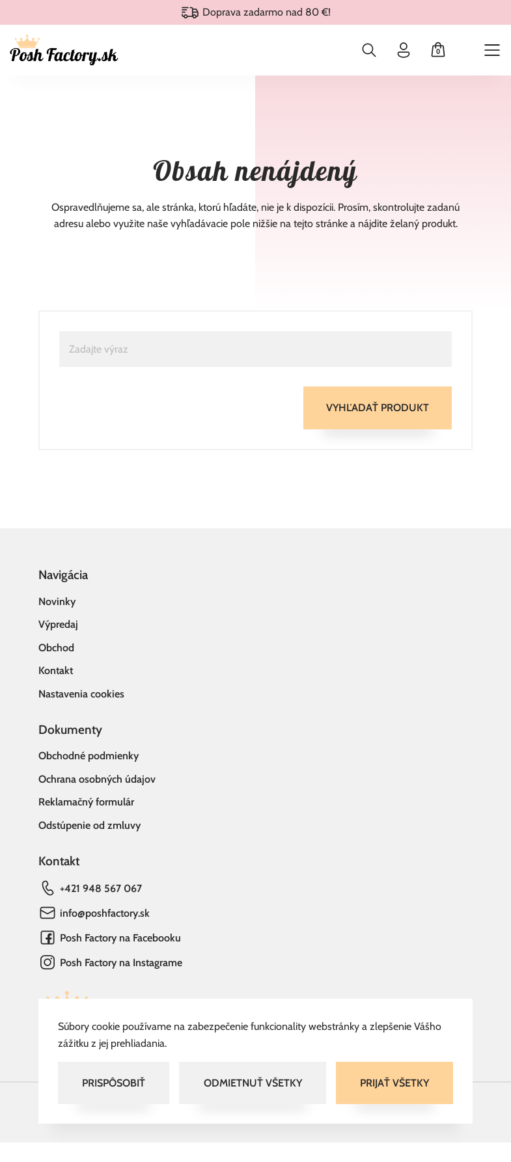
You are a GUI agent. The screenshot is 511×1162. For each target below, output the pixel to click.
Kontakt (55, 670)
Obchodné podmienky (88, 756)
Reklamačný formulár (86, 802)
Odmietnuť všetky (253, 1083)
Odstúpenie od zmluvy (89, 825)
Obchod (56, 648)
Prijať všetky (394, 1083)
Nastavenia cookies (81, 694)
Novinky (57, 601)
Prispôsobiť (113, 1083)
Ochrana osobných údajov (97, 779)
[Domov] (64, 50)
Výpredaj (58, 624)
